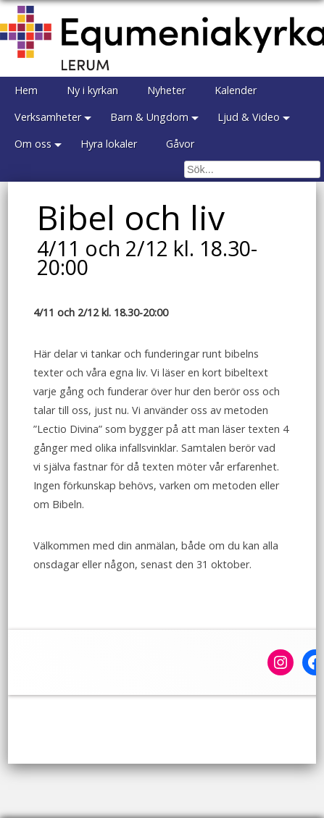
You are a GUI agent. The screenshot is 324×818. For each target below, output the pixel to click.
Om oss (32, 144)
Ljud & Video (248, 117)
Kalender (236, 90)
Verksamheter (47, 117)
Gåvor (180, 144)
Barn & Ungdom (149, 117)
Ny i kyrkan (92, 90)
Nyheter (166, 90)
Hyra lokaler (108, 144)
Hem (26, 90)
